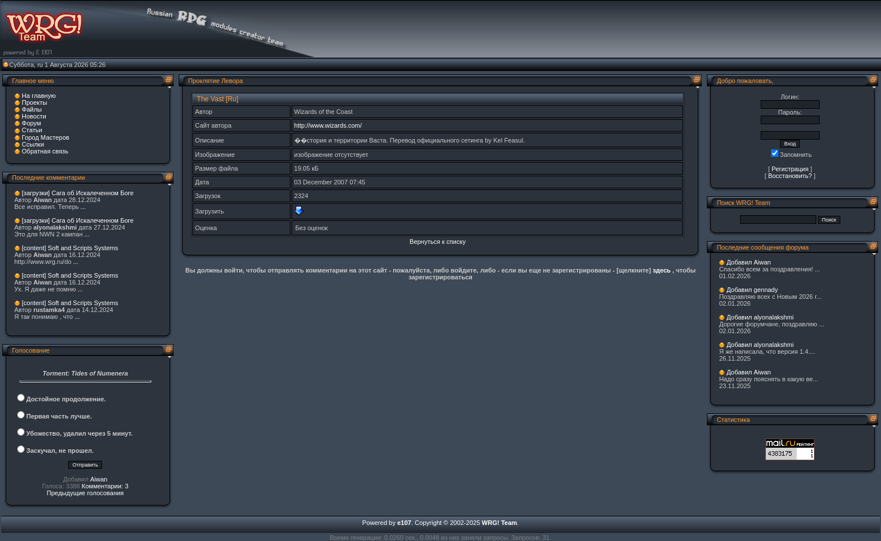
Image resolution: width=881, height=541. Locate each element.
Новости (34, 116)
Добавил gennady (752, 289)
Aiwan (98, 479)
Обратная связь (45, 151)
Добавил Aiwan (748, 262)
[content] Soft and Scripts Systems (70, 247)
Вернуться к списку (438, 241)
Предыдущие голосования (85, 492)
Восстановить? (790, 175)
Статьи (32, 130)
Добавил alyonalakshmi (759, 317)
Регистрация (790, 168)
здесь (661, 270)
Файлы (32, 109)
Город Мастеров (45, 137)
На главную (39, 95)
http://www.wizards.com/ (328, 125)
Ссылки (33, 144)
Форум (31, 123)
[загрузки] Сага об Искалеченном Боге (77, 192)
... (83, 206)
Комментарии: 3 (105, 486)
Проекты (34, 102)
